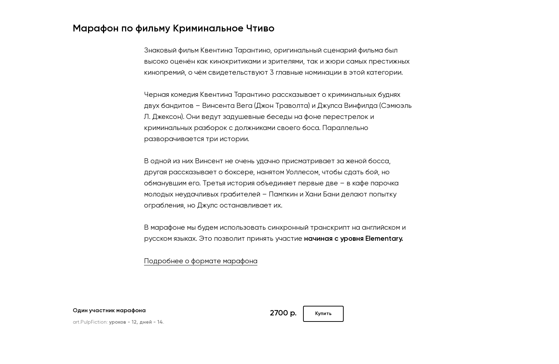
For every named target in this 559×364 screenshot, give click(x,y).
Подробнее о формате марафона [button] (200, 261)
